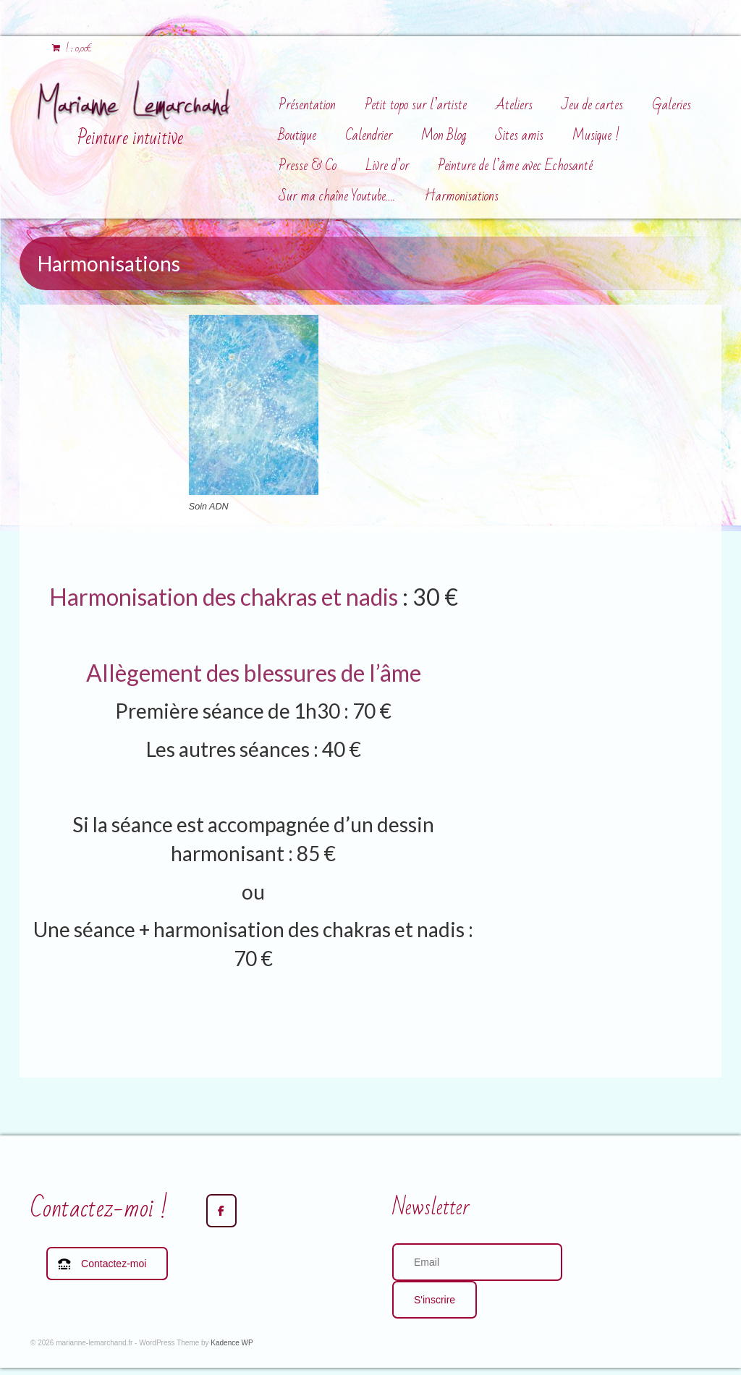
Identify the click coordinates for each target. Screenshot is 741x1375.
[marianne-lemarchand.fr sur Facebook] (221, 1210)
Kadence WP (232, 1343)
